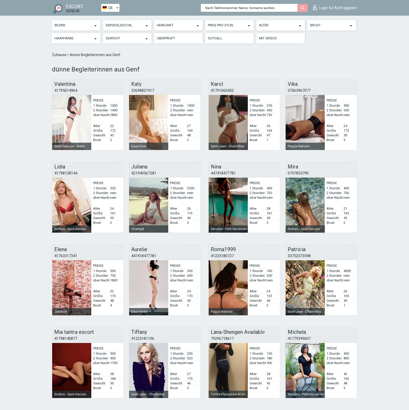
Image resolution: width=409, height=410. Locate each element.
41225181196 (142, 338)
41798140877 (65, 338)
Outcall (215, 38)
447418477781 (223, 173)
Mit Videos (268, 38)
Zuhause (59, 55)
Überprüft (166, 38)
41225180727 (222, 256)
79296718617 (222, 338)
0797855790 (298, 173)
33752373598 (299, 256)
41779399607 (299, 338)
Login (335, 7)
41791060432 (222, 90)
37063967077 (299, 90)
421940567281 (143, 173)
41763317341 (65, 256)
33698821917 (142, 90)
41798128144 (65, 173)
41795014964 (65, 90)
